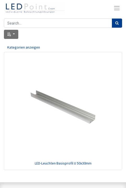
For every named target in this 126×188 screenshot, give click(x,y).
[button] (11, 34)
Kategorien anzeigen (23, 47)
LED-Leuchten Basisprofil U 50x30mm (63, 163)
